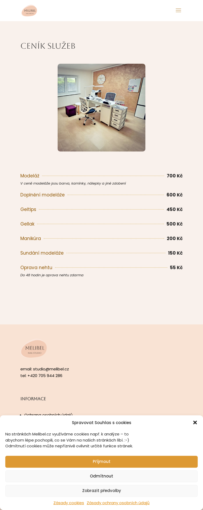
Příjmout (101, 461)
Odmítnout (101, 476)
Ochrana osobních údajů (48, 415)
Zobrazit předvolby (101, 490)
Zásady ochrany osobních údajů (118, 503)
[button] (195, 422)
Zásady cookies (68, 503)
